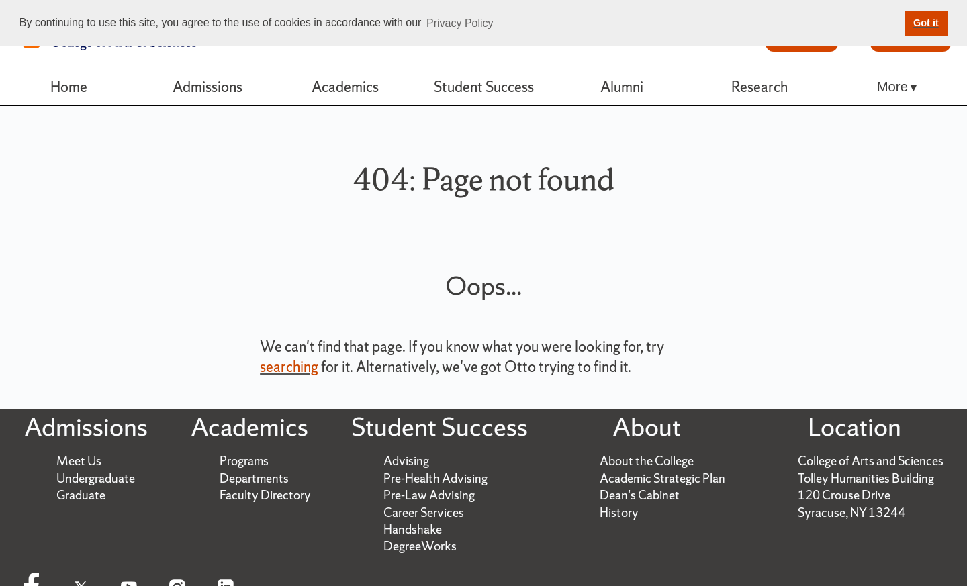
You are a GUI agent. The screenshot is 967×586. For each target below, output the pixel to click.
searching (289, 366)
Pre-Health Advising (435, 478)
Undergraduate (95, 478)
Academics (345, 87)
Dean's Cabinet (640, 495)
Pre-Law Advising (429, 495)
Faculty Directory (265, 495)
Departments (254, 478)
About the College (647, 460)
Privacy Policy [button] (460, 23)
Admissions (207, 87)
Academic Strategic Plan (662, 478)
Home (68, 87)
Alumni (621, 87)
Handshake (412, 529)
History (619, 512)
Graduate (80, 495)
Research (759, 87)
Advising (406, 460)
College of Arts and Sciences (870, 460)
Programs (244, 460)
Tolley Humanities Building (866, 478)
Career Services (423, 512)
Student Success (484, 87)
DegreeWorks (420, 546)
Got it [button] (926, 22)
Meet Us (78, 460)
